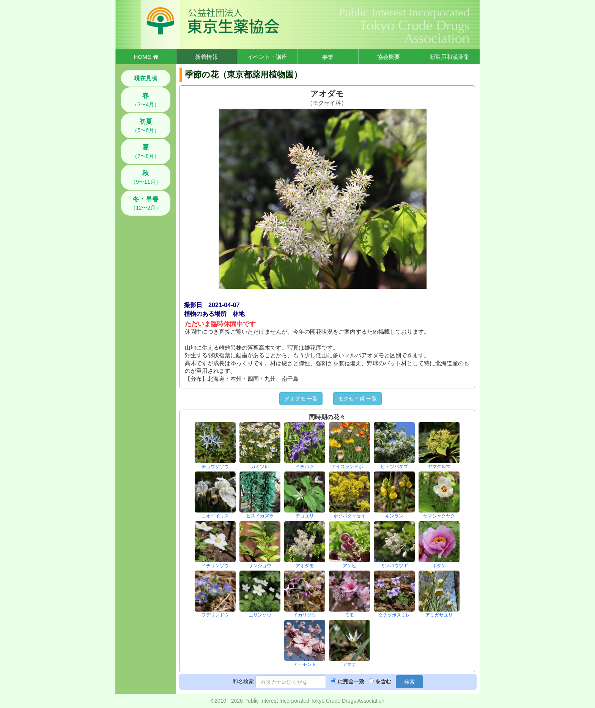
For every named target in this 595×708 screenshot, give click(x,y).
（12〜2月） (146, 203)
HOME (146, 57)
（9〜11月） (146, 177)
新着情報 (206, 57)
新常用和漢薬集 (449, 57)
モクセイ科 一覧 (357, 399)
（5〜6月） (145, 125)
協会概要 (388, 57)
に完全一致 (351, 681)
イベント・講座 (267, 57)
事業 (328, 57)
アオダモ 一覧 (301, 399)
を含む (383, 681)
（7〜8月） (145, 151)
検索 (409, 682)
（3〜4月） (145, 99)
